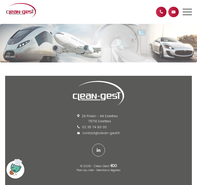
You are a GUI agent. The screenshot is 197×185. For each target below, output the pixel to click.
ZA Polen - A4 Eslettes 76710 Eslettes (97, 119)
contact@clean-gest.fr (98, 133)
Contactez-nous (173, 12)
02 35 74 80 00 (92, 127)
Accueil (10, 57)
